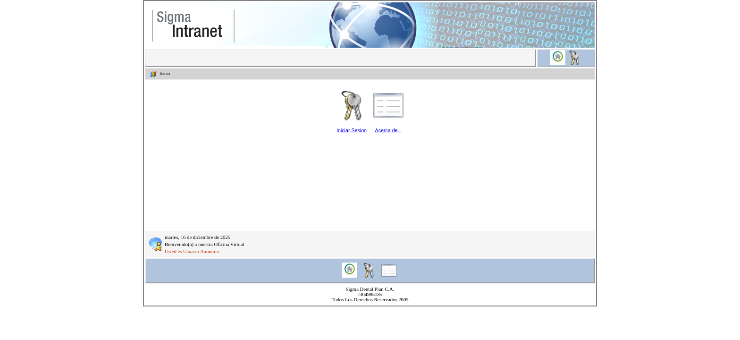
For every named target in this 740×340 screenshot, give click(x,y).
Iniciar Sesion (351, 130)
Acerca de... (388, 130)
